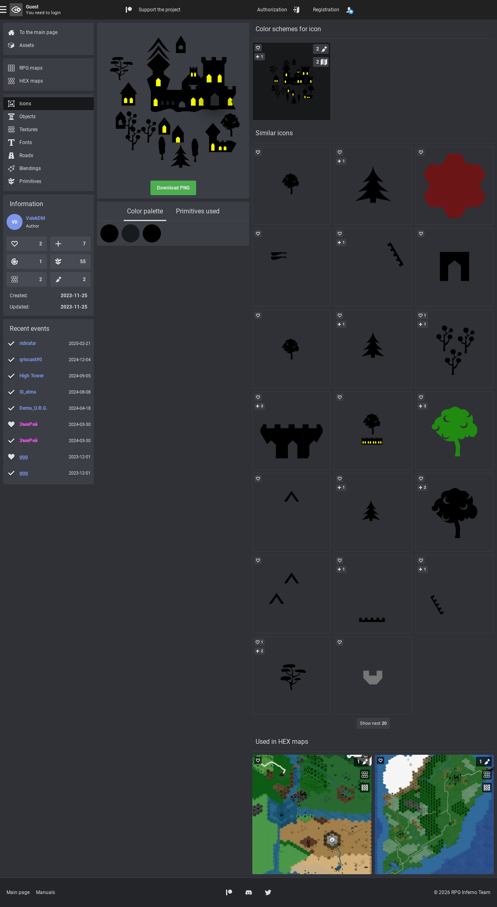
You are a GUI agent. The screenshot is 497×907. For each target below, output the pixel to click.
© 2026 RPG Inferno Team (462, 892)
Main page (18, 892)
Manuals (45, 892)
